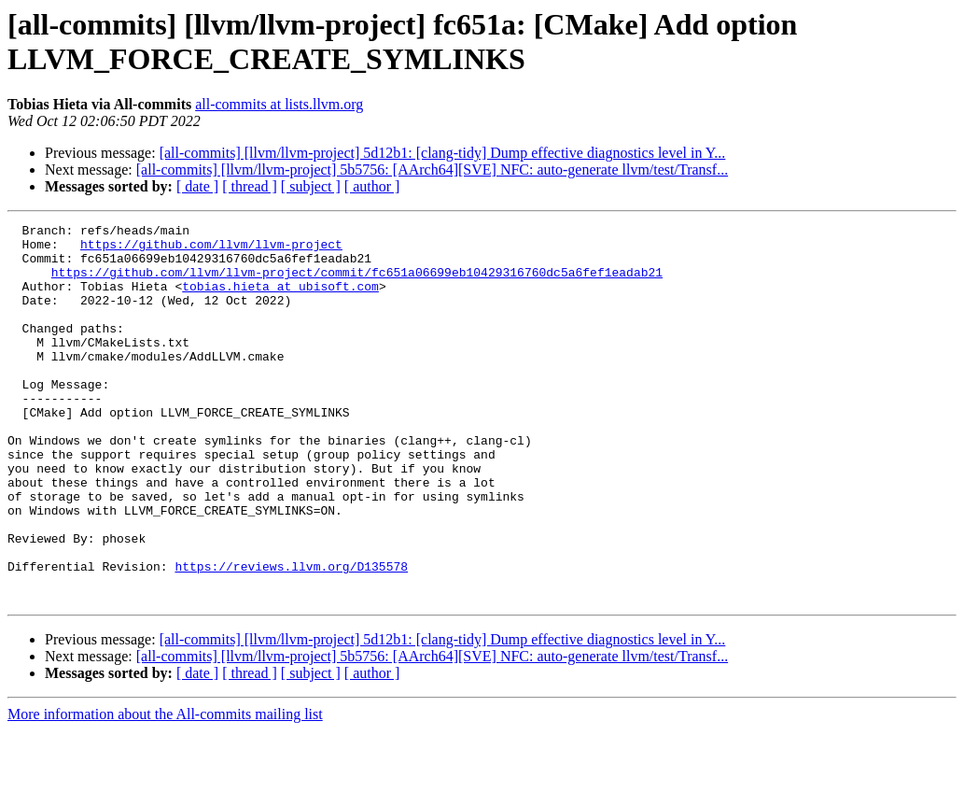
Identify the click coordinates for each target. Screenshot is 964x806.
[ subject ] (311, 186)
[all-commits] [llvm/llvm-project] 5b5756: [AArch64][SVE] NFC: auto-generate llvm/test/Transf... (432, 169)
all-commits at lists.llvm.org (279, 104)
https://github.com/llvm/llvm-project (211, 249)
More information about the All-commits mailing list (165, 790)
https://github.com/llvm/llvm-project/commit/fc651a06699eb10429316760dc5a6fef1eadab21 (357, 283)
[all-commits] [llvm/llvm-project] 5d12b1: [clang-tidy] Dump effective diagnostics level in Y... (443, 153)
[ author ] (372, 186)
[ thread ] (249, 186)
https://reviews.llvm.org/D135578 (291, 636)
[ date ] (197, 186)
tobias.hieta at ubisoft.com (280, 299)
